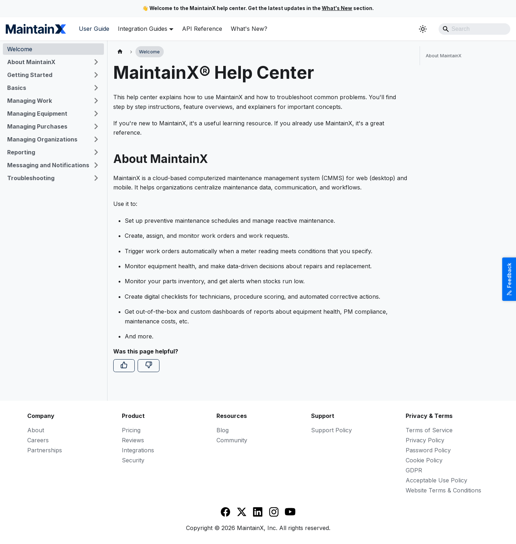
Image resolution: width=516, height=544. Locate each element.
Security (133, 460)
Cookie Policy (424, 460)
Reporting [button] (21, 152)
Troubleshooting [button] (30, 178)
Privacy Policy (425, 440)
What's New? (249, 28)
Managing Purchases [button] (37, 126)
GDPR (414, 470)
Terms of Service (429, 430)
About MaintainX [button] (31, 62)
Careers (38, 440)
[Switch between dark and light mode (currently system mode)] (423, 29)
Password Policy (428, 450)
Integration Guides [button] (142, 28)
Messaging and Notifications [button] (48, 165)
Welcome (19, 49)
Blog (222, 430)
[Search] (474, 29)
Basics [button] (16, 87)
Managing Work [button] (29, 100)
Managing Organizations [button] (42, 139)
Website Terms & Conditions (443, 490)
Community (231, 440)
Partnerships (44, 450)
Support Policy (331, 430)
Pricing (131, 430)
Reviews (133, 440)
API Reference (202, 28)
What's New (337, 8)
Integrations (138, 450)
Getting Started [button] (29, 74)
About (35, 430)
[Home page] (120, 51)
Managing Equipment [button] (37, 113)
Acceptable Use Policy (436, 480)
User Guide (94, 28)
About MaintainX (444, 55)
